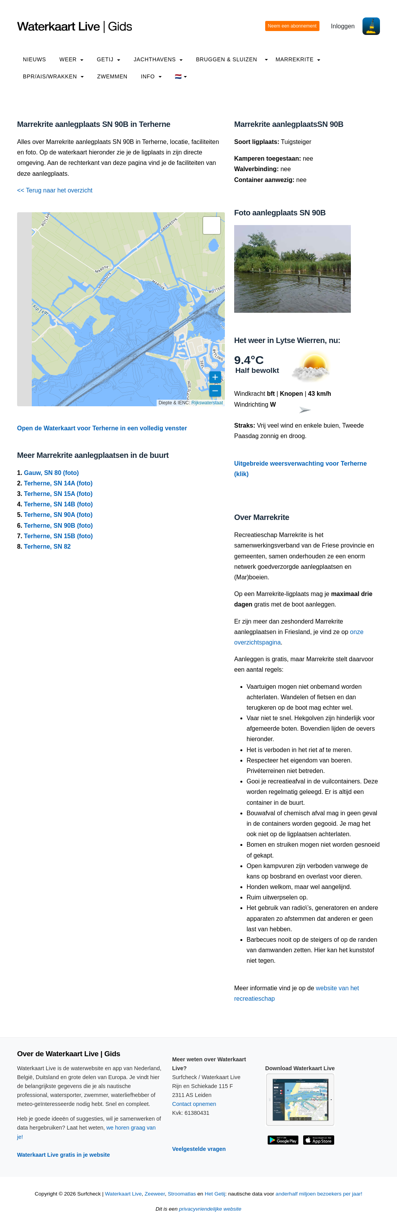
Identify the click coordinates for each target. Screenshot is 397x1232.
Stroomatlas (182, 1194)
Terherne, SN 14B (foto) (58, 504)
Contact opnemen (194, 1104)
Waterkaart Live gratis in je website (63, 1155)
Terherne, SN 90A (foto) (58, 514)
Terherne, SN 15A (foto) (58, 493)
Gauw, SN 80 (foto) (51, 473)
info (151, 76)
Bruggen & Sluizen (226, 59)
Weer (71, 59)
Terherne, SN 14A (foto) (58, 483)
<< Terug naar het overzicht (55, 190)
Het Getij (215, 1194)
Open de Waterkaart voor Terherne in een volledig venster (102, 428)
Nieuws (34, 59)
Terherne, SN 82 (47, 546)
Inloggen (343, 26)
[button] (211, 225)
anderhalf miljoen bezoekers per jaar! (319, 1194)
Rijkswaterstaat (207, 402)
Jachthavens (158, 59)
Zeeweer (155, 1194)
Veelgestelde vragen (199, 1149)
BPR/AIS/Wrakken (53, 76)
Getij (108, 59)
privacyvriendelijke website (210, 1209)
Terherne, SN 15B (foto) (58, 536)
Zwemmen (112, 76)
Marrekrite (298, 59)
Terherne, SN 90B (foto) (58, 525)
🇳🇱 (181, 76)
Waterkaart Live (123, 1194)
